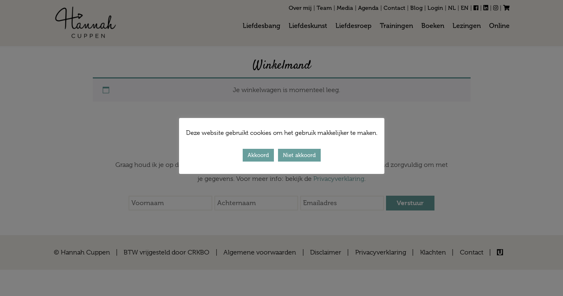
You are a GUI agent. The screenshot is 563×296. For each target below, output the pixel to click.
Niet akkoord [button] (299, 155)
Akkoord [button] (258, 155)
